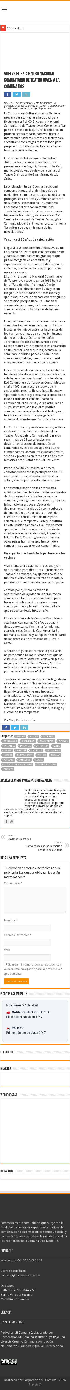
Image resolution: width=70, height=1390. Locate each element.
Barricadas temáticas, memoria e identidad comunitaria (43, 846)
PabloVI (42, 755)
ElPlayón (63, 741)
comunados (10, 741)
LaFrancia (25, 746)
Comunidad (28, 741)
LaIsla (56, 746)
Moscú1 (8, 755)
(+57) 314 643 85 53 (28, 1260)
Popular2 (9, 760)
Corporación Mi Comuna (39, 1380)
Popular (55, 755)
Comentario (13, 883)
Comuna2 (48, 736)
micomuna (36, 750)
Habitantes (9, 746)
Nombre (11, 920)
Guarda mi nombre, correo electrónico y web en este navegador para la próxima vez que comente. (33, 969)
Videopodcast (15, 28)
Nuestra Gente (25, 755)
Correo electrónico (18, 935)
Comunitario (47, 741)
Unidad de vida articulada (18, 764)
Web (7, 950)
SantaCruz (24, 760)
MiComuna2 (53, 750)
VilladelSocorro (46, 764)
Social (38, 760)
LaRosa (7, 750)
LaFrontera (42, 746)
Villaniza (8, 769)
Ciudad (34, 736)
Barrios (20, 736)
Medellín (21, 750)
